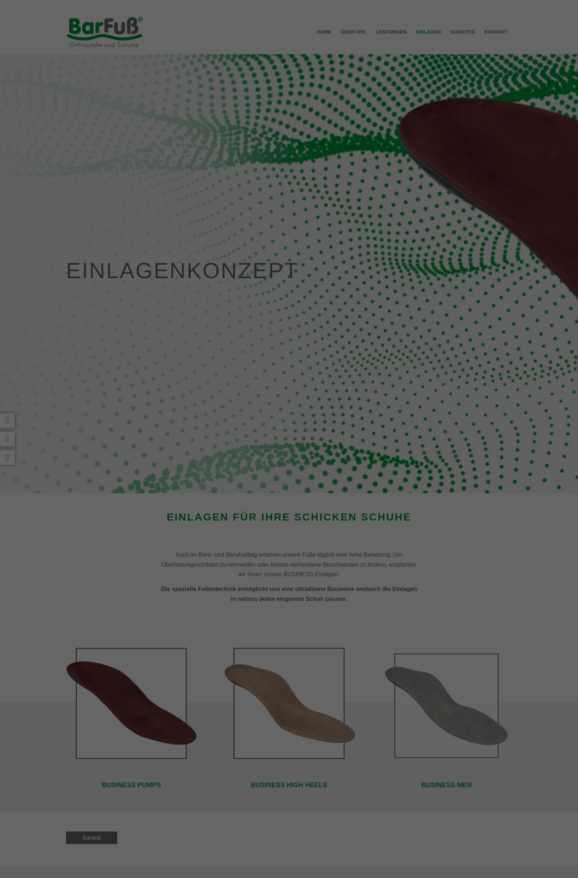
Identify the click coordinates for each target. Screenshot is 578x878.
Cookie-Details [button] (256, 212)
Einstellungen (208, 85)
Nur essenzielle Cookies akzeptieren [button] (289, 174)
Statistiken (280, 102)
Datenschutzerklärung (242, 77)
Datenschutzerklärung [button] (292, 212)
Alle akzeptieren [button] (289, 130)
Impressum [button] (325, 212)
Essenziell (209, 102)
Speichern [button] (289, 152)
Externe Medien (357, 102)
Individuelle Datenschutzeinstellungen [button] (289, 195)
